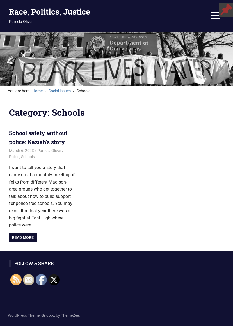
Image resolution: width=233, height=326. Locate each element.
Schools (28, 156)
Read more (23, 237)
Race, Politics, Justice (49, 11)
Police (14, 156)
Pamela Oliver (49, 150)
